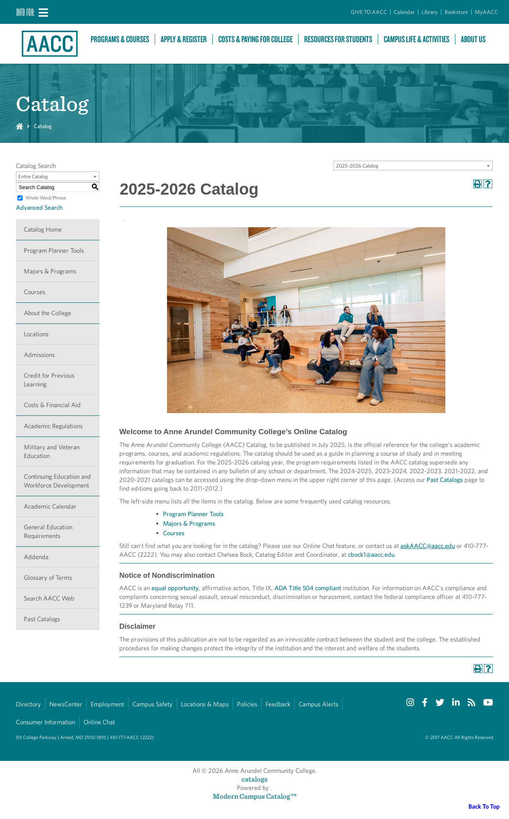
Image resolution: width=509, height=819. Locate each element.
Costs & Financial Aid (52, 405)
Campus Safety (152, 704)
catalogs (254, 779)
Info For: (25, 12)
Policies (247, 704)
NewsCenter (65, 704)
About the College (47, 313)
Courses (34, 292)
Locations (36, 334)
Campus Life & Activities (416, 39)
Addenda (36, 557)
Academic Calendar (50, 506)
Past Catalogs (42, 619)
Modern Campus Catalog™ (255, 796)
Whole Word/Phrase (45, 198)
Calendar (404, 12)
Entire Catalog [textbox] (33, 176)
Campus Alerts (318, 704)
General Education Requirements (48, 531)
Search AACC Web (49, 598)
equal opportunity (175, 588)
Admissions (39, 355)
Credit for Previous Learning (49, 380)
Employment (107, 704)
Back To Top (484, 806)
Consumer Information (45, 722)
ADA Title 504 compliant (307, 588)
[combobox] (413, 165)
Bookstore (456, 12)
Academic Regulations (53, 426)
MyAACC (486, 12)
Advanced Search (39, 207)
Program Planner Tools (54, 250)
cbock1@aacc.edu (371, 554)
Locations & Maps (205, 704)
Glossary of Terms (48, 577)
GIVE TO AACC (369, 12)
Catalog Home (43, 229)
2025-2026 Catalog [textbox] (357, 166)
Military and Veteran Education (52, 451)
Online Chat (99, 722)
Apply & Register (184, 39)
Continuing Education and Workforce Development (57, 481)
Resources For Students (338, 39)
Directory (28, 704)
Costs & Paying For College (255, 39)
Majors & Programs (50, 271)
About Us (473, 39)
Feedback (278, 704)
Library (430, 12)
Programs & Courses (120, 39)
